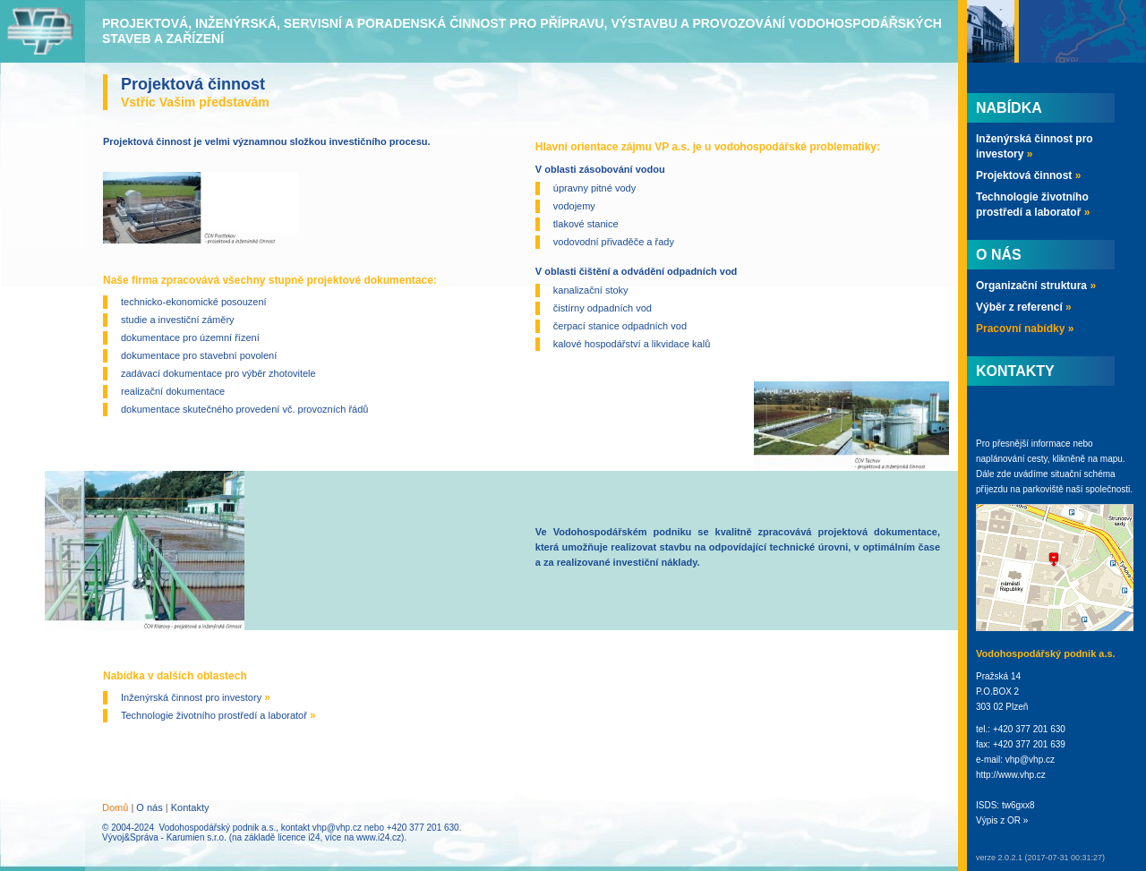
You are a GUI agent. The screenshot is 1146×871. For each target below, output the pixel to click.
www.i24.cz (378, 837)
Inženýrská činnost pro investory (195, 697)
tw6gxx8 (1018, 805)
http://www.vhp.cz (1011, 775)
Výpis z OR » (1002, 820)
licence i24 (299, 837)
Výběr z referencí (1024, 307)
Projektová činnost (1028, 175)
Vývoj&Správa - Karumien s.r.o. (164, 837)
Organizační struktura (1036, 285)
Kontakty (190, 807)
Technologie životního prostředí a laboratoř (218, 715)
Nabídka (1009, 107)
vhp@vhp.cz (337, 828)
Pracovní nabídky (1024, 328)
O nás (149, 807)
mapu (1111, 459)
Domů (115, 807)
